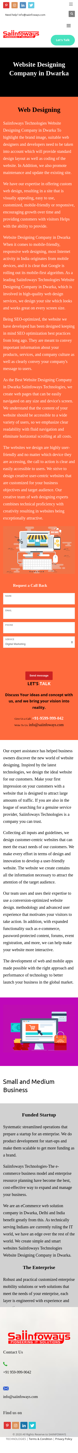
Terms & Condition (40, 1439)
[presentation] (34, 659)
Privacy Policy (63, 1439)
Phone (9, 625)
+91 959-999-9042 (17, 1372)
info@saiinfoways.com (20, 1397)
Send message (39, 675)
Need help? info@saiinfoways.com (25, 14)
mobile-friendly (45, 244)
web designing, (34, 251)
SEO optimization (32, 333)
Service (9, 639)
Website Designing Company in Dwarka (36, 1255)
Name (8, 596)
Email (8, 610)
